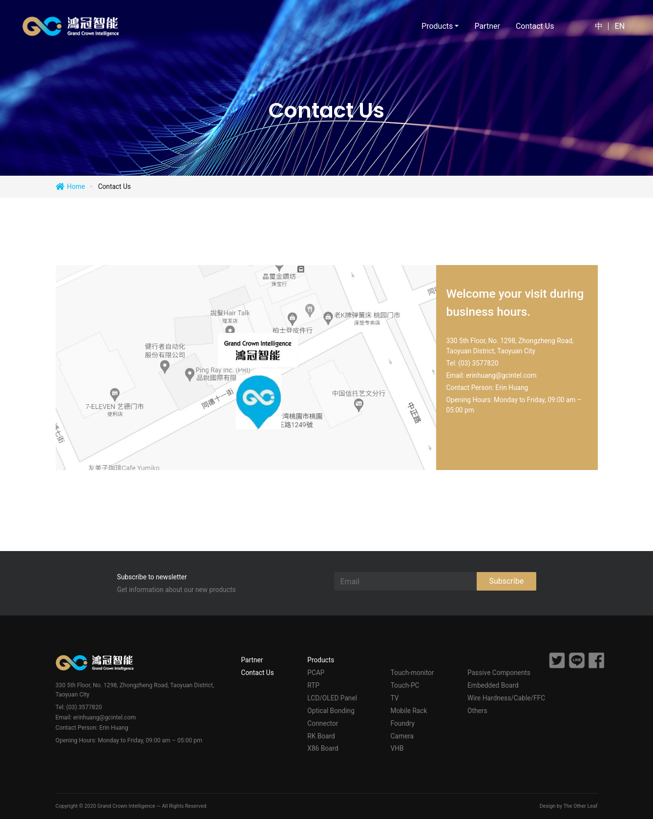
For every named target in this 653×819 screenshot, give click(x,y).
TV (395, 698)
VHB (397, 748)
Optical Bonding (331, 711)
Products (320, 660)
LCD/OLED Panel (332, 698)
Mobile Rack (409, 711)
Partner (487, 26)
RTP (313, 685)
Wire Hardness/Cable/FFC (506, 698)
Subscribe (506, 581)
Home (76, 186)
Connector (322, 723)
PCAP (315, 672)
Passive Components (498, 672)
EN (620, 26)
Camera (402, 736)
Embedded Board (493, 685)
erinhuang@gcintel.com (501, 375)
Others (477, 711)
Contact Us (535, 26)
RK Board (321, 736)
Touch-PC (405, 685)
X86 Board (322, 748)
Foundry (403, 723)
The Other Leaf (580, 806)
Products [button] (437, 26)
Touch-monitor (412, 672)
